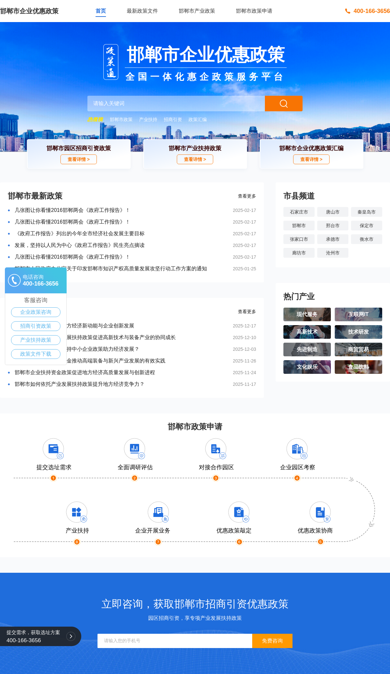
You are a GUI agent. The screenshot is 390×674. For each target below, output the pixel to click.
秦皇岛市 (367, 211)
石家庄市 (299, 211)
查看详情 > (79, 159)
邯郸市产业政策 (197, 11)
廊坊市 (299, 252)
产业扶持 (148, 119)
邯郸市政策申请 (254, 11)
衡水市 (366, 239)
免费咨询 (272, 640)
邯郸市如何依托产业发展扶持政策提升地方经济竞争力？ (80, 384)
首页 (101, 11)
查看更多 (247, 196)
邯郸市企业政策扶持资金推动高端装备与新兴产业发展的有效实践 (90, 360)
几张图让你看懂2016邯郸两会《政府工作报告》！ (72, 210)
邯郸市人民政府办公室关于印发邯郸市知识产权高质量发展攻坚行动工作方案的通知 (111, 268)
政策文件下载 (35, 354)
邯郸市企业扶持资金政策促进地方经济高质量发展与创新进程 (85, 372)
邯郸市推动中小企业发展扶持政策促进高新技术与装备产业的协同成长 (95, 337)
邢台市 (333, 225)
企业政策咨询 (35, 312)
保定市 (366, 225)
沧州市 (333, 252)
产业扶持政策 (35, 340)
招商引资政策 (35, 326)
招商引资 (173, 119)
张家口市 (299, 239)
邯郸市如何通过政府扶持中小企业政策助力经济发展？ (77, 349)
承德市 (333, 239)
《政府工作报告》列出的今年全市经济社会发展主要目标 (80, 233)
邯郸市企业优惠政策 (29, 11)
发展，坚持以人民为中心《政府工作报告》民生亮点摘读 (80, 245)
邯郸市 (299, 225)
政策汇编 (197, 119)
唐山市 (333, 211)
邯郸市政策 (121, 119)
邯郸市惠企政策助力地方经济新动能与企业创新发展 (74, 325)
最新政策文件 (142, 11)
